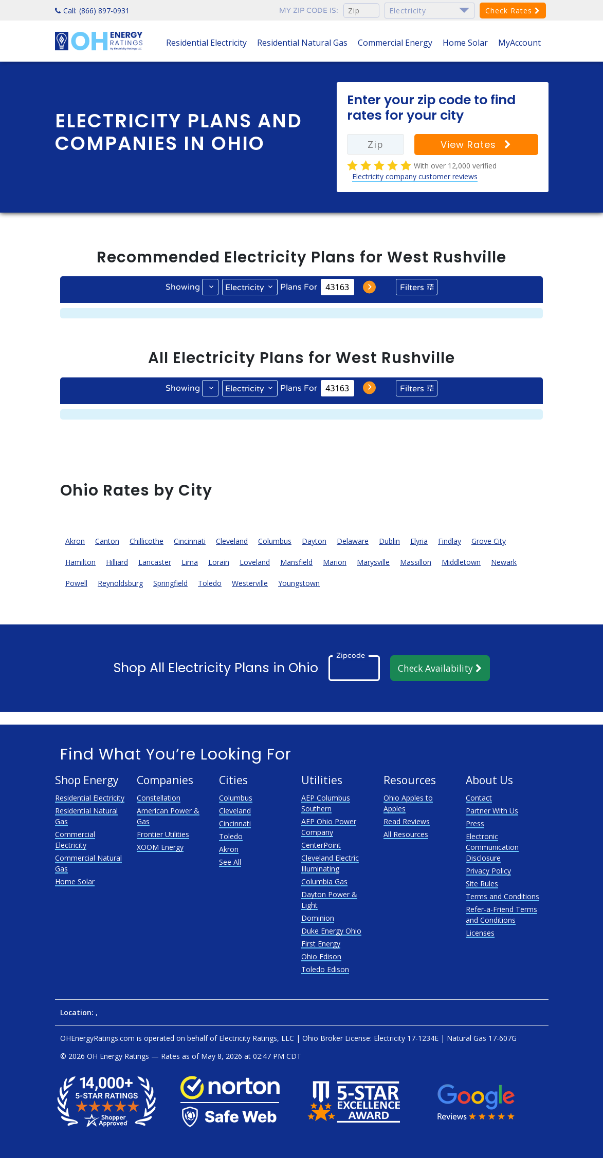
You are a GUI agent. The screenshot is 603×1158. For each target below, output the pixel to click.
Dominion (317, 918)
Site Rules (482, 883)
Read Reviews (406, 821)
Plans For (298, 287)
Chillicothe (146, 541)
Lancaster (154, 562)
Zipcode (350, 655)
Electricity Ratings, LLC (256, 1038)
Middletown (461, 562)
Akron (75, 541)
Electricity (244, 287)
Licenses (480, 933)
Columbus (274, 541)
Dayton (314, 541)
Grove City (488, 541)
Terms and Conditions (502, 896)
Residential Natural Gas (302, 42)
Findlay (449, 541)
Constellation (158, 798)
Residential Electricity (206, 42)
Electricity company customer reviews (415, 176)
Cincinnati (190, 541)
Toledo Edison (325, 969)
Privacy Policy (488, 871)
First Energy (320, 943)
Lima (189, 562)
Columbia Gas (324, 881)
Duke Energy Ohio (331, 931)
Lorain (218, 562)
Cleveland (232, 541)
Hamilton (80, 562)
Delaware (353, 541)
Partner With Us (492, 810)
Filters (412, 287)
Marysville (373, 562)
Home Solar (465, 42)
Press (475, 823)
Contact (479, 798)
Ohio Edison (321, 956)
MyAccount (519, 42)
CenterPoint (321, 845)
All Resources (405, 834)
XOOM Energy (160, 847)
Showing (183, 287)
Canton (107, 541)
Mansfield (296, 562)
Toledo (210, 583)
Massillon (415, 562)
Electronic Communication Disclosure (492, 847)
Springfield (170, 583)
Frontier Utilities (163, 834)
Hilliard (117, 562)
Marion (334, 562)
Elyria (419, 541)
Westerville (250, 583)
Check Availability (440, 668)
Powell (76, 583)
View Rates (476, 144)
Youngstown (299, 583)
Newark (504, 562)
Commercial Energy (395, 42)
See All (230, 862)
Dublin (389, 541)
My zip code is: (308, 10)
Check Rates (512, 10)
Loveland (255, 562)
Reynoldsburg (120, 583)
